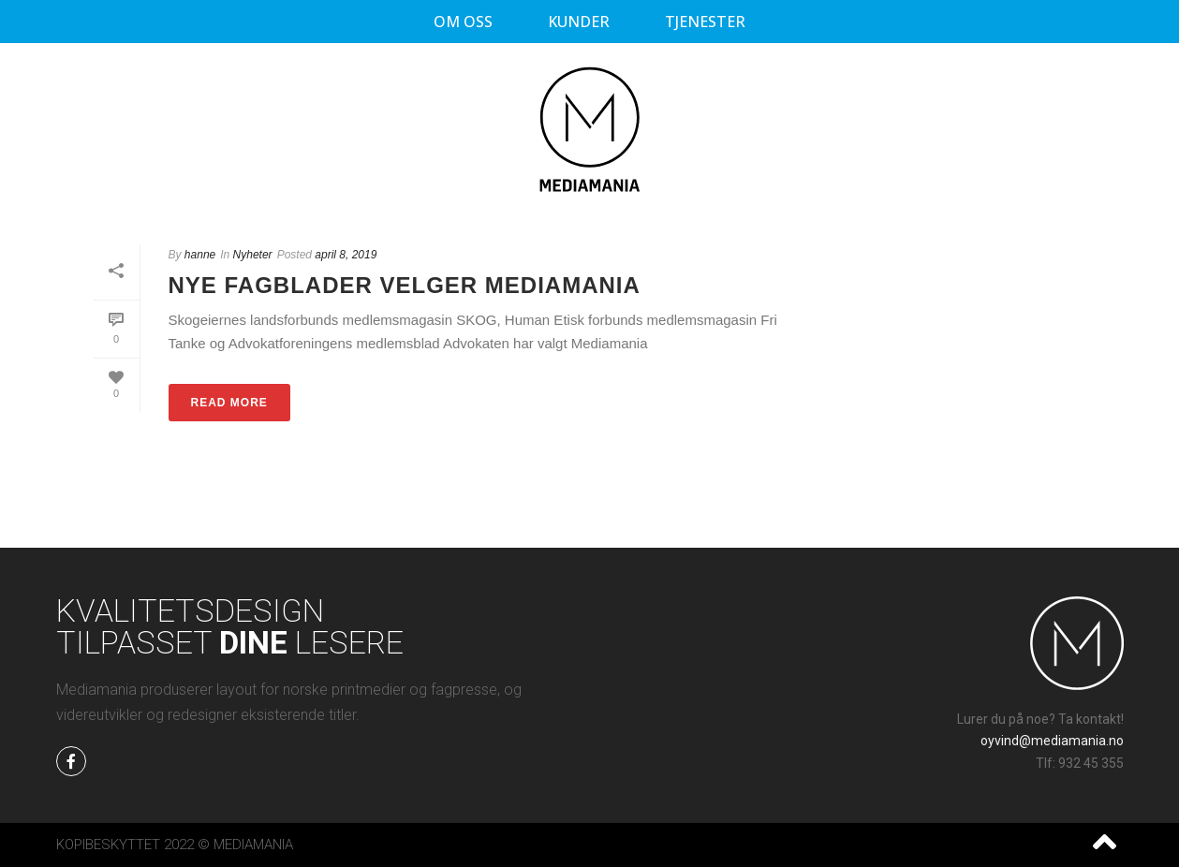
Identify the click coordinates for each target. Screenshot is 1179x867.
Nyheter (253, 254)
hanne (199, 254)
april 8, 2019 (345, 254)
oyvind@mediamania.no (1052, 740)
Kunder (579, 21)
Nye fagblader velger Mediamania (405, 285)
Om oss (463, 21)
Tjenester (705, 21)
